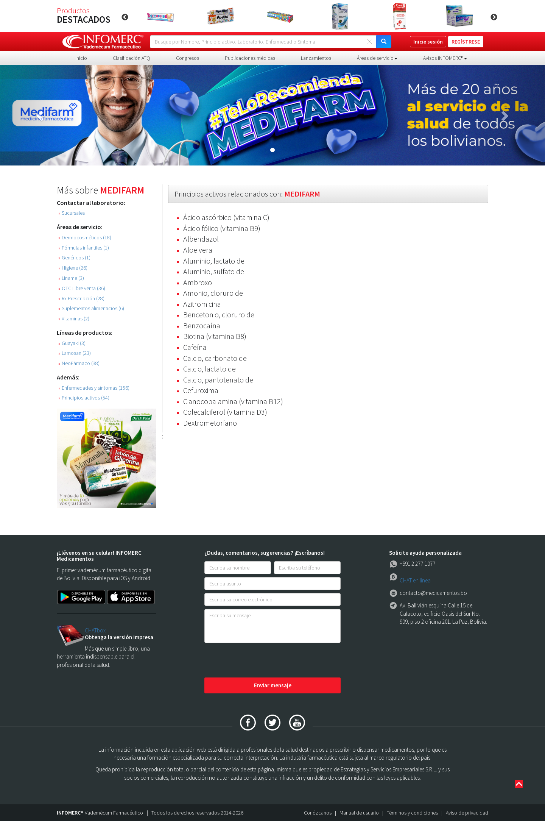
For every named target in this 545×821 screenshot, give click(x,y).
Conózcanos (318, 812)
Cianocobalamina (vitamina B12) (233, 401)
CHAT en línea (415, 580)
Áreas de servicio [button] (377, 58)
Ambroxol (198, 282)
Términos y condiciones (412, 812)
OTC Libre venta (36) (81, 288)
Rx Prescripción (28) (81, 298)
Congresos (187, 58)
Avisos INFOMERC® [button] (445, 58)
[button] (41, 115)
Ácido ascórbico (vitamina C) (226, 217)
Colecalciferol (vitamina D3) (225, 412)
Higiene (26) (72, 268)
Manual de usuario (359, 812)
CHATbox (95, 630)
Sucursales (71, 213)
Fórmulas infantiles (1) (83, 248)
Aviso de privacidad (467, 812)
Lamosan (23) (74, 353)
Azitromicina (202, 304)
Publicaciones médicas (250, 58)
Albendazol (201, 238)
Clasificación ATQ (131, 58)
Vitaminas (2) (73, 318)
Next (494, 17)
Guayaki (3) (72, 343)
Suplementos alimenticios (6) (91, 308)
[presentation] (261, 661)
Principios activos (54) (83, 398)
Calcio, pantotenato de (218, 379)
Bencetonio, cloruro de (218, 314)
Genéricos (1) (74, 257)
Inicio (81, 58)
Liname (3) (71, 278)
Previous (125, 17)
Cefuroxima (200, 390)
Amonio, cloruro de (213, 293)
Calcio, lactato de (209, 368)
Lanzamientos (316, 58)
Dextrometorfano (210, 423)
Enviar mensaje (272, 685)
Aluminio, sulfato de (213, 271)
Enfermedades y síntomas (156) (93, 388)
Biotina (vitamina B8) (214, 336)
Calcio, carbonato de (215, 358)
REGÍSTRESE (466, 41)
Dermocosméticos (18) (84, 237)
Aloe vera (197, 249)
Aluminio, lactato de (213, 260)
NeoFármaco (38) (79, 363)
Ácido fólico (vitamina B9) (221, 228)
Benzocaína (201, 325)
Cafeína (195, 347)
